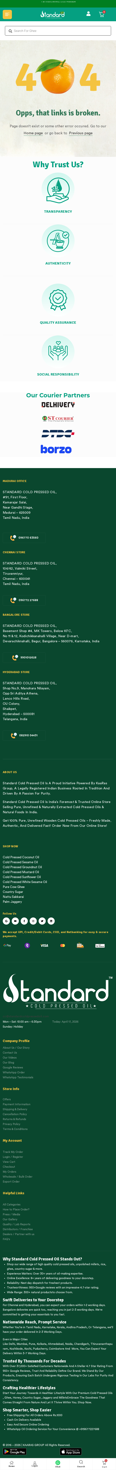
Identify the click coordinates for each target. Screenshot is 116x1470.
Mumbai (22, 1344)
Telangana (99, 1327)
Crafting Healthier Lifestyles (29, 1387)
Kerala (61, 1327)
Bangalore (9, 1309)
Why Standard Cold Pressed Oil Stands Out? (42, 1259)
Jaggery (47, 1397)
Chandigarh (81, 1344)
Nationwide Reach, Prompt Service (34, 1322)
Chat (58, 1466)
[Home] (12, 1463)
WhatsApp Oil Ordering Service (27, 1429)
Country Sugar (31, 1397)
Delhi (12, 1344)
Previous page (81, 133)
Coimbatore (56, 1348)
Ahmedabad (55, 1344)
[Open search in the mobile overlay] (58, 30)
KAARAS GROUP (33, 1445)
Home (12, 1466)
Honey (16, 1397)
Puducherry (40, 1348)
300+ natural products (38, 1292)
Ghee (7, 1397)
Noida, (69, 1344)
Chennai (13, 1305)
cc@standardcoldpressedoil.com (26, 1016)
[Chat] (57, 1462)
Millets (63, 1397)
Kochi (27, 1348)
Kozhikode (16, 1348)
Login (35, 1466)
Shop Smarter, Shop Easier (27, 1410)
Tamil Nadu (33, 1327)
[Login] (35, 1463)
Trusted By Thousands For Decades (34, 1361)
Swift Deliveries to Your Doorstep (33, 1300)
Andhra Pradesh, (77, 1327)
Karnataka (48, 1327)
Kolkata (41, 1344)
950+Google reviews (42, 1287)
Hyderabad (31, 1305)
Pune (32, 1344)
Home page (33, 133)
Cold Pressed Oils (101, 1393)
